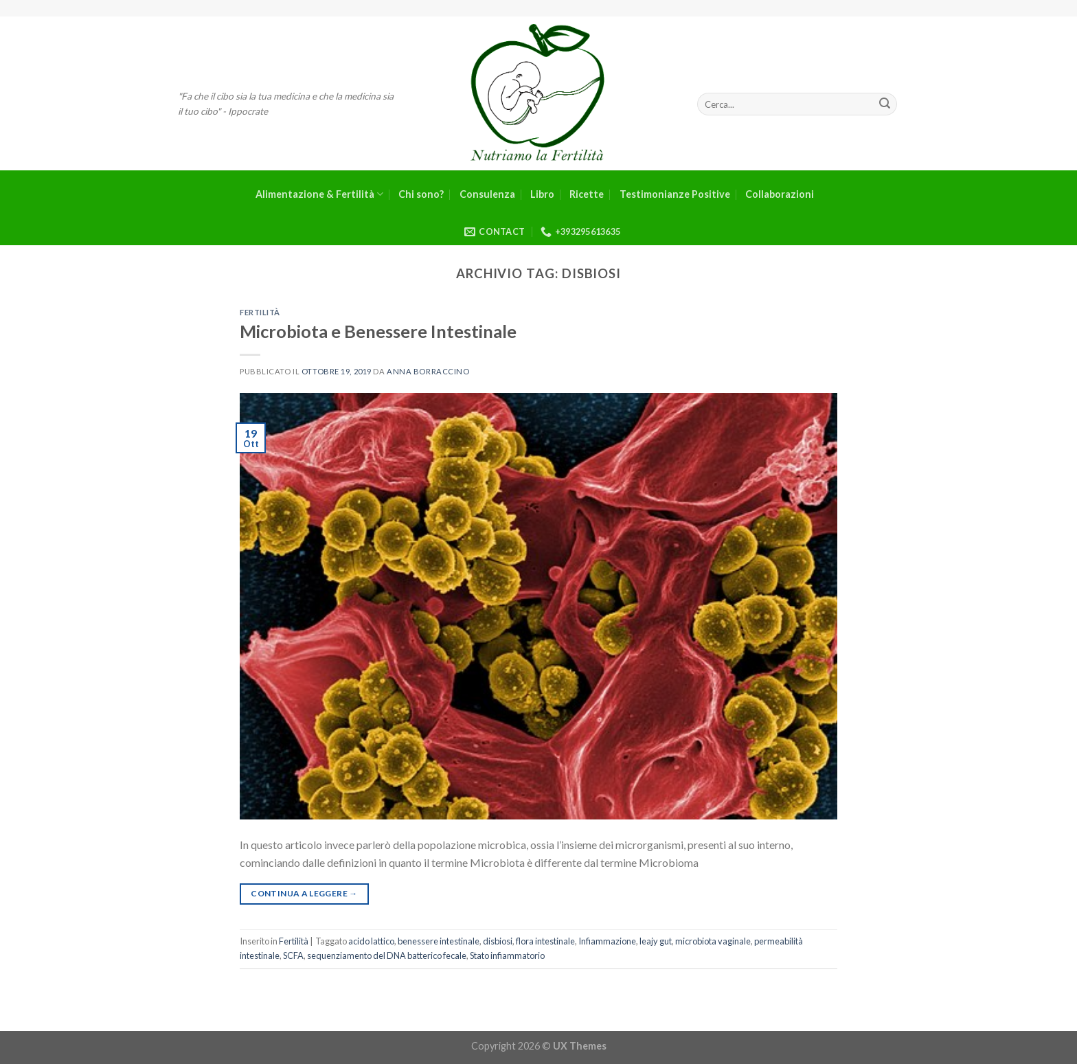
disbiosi (497, 941)
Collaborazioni (779, 194)
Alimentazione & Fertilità (319, 194)
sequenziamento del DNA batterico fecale (386, 955)
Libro (542, 194)
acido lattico (371, 941)
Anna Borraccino (428, 371)
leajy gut (655, 941)
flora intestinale (545, 941)
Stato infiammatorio (507, 955)
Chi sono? (421, 194)
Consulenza (487, 194)
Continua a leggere (304, 893)
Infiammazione (607, 941)
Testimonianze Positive (675, 194)
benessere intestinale (438, 941)
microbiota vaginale (713, 941)
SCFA (293, 955)
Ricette (586, 194)
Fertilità (260, 312)
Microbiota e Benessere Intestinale (378, 331)
